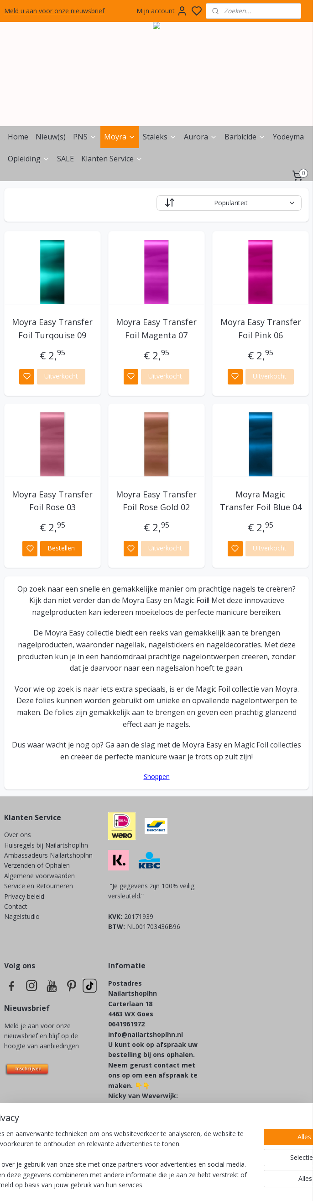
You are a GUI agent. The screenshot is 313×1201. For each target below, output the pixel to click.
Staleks (160, 137)
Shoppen (157, 776)
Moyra (120, 137)
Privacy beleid (25, 896)
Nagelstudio (22, 916)
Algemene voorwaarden (39, 875)
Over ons (17, 834)
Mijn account (162, 10)
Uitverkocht (61, 376)
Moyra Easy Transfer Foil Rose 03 (52, 501)
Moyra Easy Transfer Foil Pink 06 (260, 328)
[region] (96, 1144)
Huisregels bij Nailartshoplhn (46, 845)
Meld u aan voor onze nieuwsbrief (54, 10)
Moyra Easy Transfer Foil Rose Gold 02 (156, 501)
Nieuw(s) (51, 137)
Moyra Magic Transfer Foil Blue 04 (261, 501)
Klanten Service (112, 159)
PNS (85, 137)
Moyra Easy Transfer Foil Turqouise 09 (52, 328)
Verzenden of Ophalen (37, 865)
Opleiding (29, 159)
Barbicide (245, 137)
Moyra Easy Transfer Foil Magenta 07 (156, 328)
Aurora (200, 137)
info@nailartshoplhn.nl (145, 1034)
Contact (15, 906)
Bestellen (61, 548)
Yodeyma (288, 137)
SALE (65, 159)
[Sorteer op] (229, 203)
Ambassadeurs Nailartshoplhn (48, 855)
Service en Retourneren (38, 885)
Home (18, 137)
